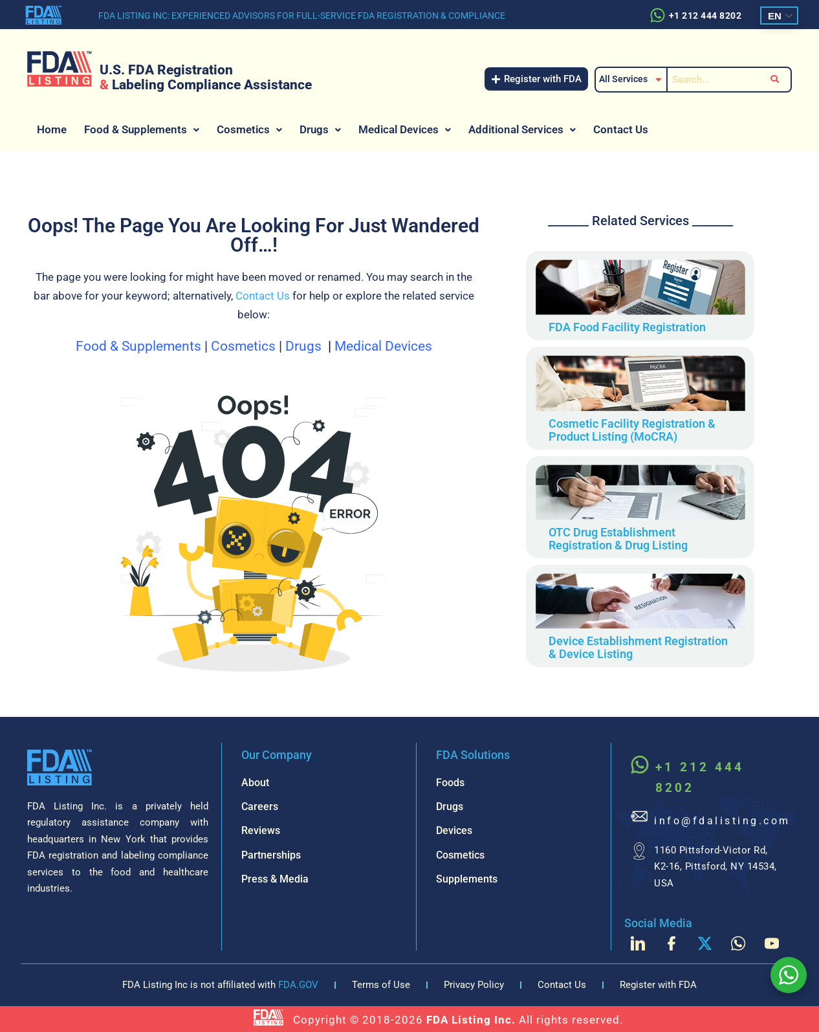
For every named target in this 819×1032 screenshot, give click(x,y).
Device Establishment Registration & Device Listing (638, 647)
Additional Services (522, 129)
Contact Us (620, 129)
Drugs (320, 129)
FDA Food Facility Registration (627, 327)
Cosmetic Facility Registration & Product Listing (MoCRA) (632, 430)
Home (52, 129)
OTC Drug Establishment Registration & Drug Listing (618, 538)
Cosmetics (249, 129)
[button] (141, 130)
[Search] (711, 80)
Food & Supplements (141, 129)
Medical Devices (404, 129)
